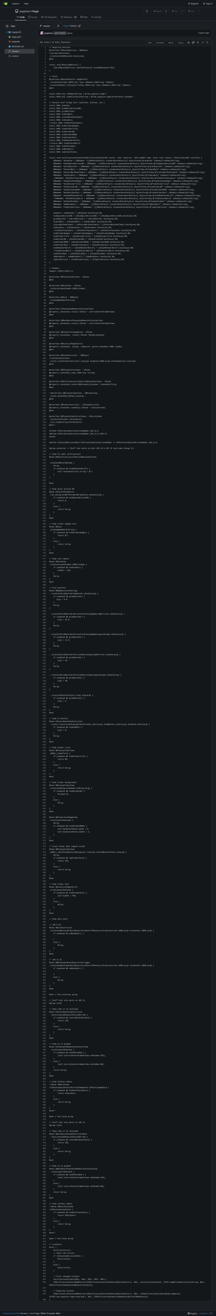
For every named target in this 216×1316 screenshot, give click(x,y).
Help (26, 3)
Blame (171, 43)
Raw (150, 43)
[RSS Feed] (147, 11)
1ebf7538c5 (60, 33)
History (180, 43)
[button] (58, 26)
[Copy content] (193, 42)
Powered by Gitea (11, 1313)
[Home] (5, 3)
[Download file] (188, 42)
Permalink (160, 43)
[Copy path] (79, 26)
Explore (15, 3)
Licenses (203, 1313)
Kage (35, 11)
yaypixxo (25, 11)
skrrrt (69, 33)
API (210, 1313)
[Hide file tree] (7, 26)
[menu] (192, 1313)
